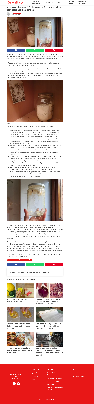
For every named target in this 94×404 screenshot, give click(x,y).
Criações (61, 2)
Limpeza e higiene (71, 2)
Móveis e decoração (36, 2)
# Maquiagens (12, 260)
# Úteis (29, 260)
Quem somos (36, 373)
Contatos (35, 376)
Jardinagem (49, 2)
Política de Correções (54, 378)
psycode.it (35, 379)
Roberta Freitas (17, 13)
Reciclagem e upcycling (82, 2)
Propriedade (51, 384)
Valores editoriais (53, 381)
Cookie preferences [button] (77, 376)
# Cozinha (22, 260)
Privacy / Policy (75, 373)
